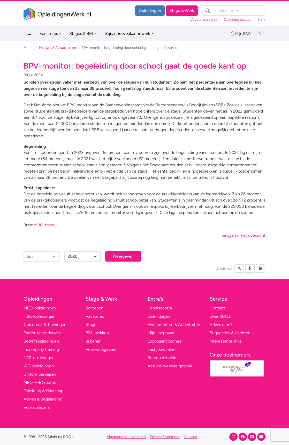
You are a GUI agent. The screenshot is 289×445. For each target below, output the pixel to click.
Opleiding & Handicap (43, 390)
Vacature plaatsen (204, 19)
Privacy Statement (165, 437)
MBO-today (44, 224)
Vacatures (49, 33)
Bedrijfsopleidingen (41, 341)
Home (29, 48)
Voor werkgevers (101, 349)
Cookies (190, 437)
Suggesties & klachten (230, 332)
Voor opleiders (37, 407)
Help (261, 19)
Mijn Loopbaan (161, 332)
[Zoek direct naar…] (233, 10)
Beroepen (94, 308)
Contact (217, 308)
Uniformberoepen (40, 374)
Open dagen (159, 316)
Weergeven (123, 256)
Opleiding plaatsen (239, 19)
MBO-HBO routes (40, 382)
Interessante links (225, 341)
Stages (92, 324)
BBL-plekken (97, 332)
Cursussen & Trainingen (45, 324)
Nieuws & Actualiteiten (57, 48)
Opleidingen (150, 10)
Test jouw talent (162, 349)
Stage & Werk (181, 10)
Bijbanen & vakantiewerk (127, 33)
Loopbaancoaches (164, 341)
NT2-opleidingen (39, 357)
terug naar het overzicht (243, 235)
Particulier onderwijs (42, 332)
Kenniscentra (160, 308)
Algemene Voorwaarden (126, 437)
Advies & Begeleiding (43, 399)
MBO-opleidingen (40, 308)
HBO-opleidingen (40, 316)
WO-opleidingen (39, 366)
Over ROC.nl (221, 316)
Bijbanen (94, 341)
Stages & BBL (81, 33)
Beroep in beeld (162, 357)
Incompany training (41, 349)
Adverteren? (221, 324)
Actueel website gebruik (170, 366)
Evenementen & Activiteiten (174, 324)
